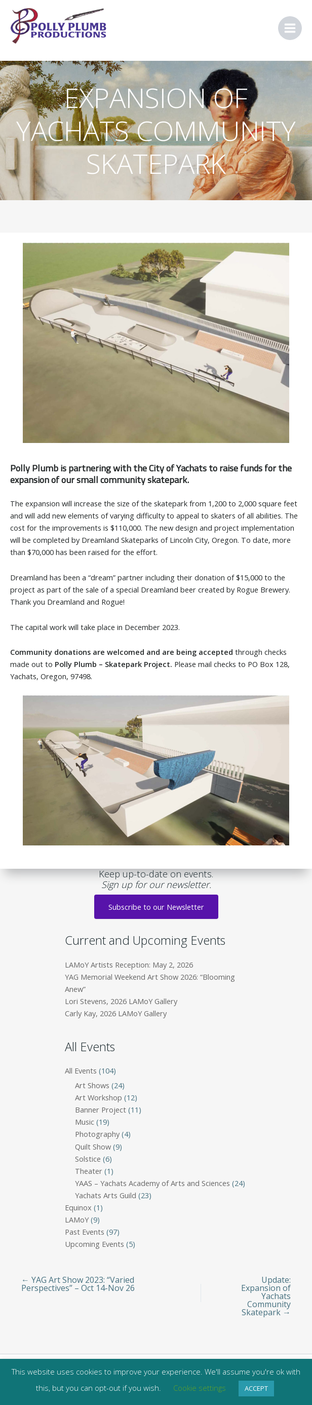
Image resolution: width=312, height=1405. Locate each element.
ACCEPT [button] (256, 1388)
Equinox (78, 1207)
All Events (81, 1070)
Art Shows (92, 1085)
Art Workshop (98, 1097)
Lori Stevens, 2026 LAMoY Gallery (121, 1001)
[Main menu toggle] (290, 28)
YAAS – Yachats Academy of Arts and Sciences (152, 1183)
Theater (88, 1171)
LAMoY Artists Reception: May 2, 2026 (129, 964)
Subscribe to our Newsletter (156, 907)
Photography (97, 1134)
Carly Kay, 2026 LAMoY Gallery (116, 1013)
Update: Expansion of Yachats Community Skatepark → (266, 1296)
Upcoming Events (94, 1244)
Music (84, 1122)
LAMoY (77, 1219)
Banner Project (100, 1109)
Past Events (84, 1232)
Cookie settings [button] (199, 1388)
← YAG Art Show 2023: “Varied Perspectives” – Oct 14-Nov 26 (78, 1284)
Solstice (88, 1159)
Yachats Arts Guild (105, 1195)
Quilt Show (93, 1146)
